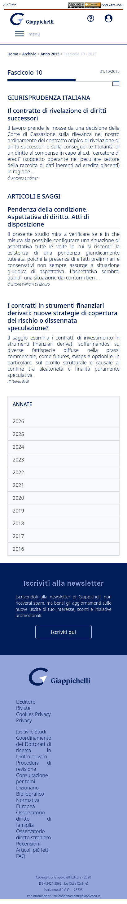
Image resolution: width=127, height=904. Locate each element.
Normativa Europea (28, 803)
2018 (18, 523)
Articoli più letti (33, 849)
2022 (18, 472)
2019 (18, 510)
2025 (18, 434)
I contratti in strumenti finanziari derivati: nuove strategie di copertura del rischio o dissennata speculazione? (62, 317)
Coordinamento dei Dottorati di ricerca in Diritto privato (33, 747)
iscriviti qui (63, 632)
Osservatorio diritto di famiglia (33, 818)
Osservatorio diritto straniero (33, 834)
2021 (18, 485)
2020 (18, 497)
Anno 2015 (50, 54)
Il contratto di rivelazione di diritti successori (57, 114)
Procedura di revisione (33, 765)
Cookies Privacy (33, 714)
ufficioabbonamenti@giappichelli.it (76, 896)
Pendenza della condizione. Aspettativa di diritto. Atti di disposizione (48, 217)
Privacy (24, 720)
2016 (18, 549)
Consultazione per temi (32, 778)
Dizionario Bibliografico (30, 790)
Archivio (29, 54)
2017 (18, 536)
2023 (18, 459)
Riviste (23, 708)
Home (12, 54)
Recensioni (28, 843)
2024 (18, 446)
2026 (18, 421)
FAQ (20, 856)
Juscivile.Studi (31, 731)
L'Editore (25, 701)
